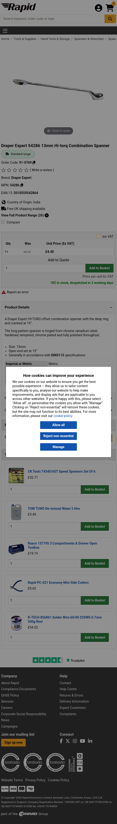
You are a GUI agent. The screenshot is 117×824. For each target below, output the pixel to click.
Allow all (58, 425)
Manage (58, 447)
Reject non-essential (58, 436)
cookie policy (62, 416)
